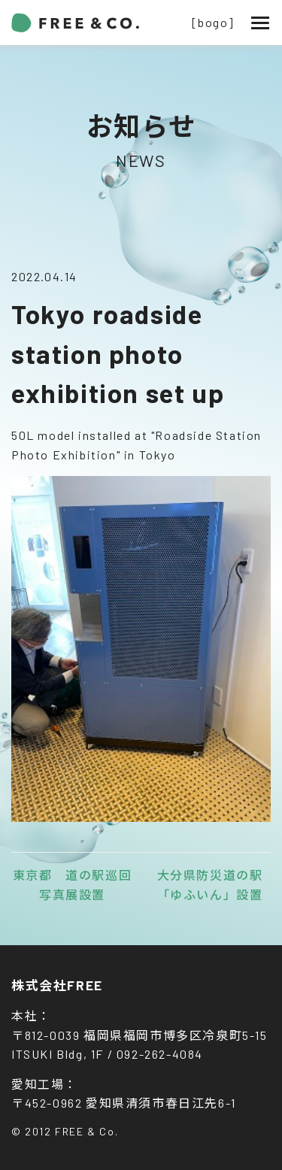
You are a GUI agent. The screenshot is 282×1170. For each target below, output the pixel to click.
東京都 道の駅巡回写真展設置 (72, 885)
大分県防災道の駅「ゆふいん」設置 (210, 885)
